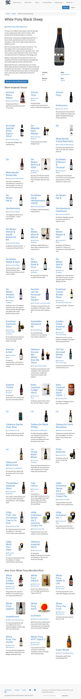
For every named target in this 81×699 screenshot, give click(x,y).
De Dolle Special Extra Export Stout (10, 131)
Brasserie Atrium (63, 109)
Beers (14, 14)
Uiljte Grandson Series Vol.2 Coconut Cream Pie (61, 490)
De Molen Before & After (35, 163)
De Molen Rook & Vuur (34, 263)
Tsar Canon (34, 484)
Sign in (73, 7)
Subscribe (65, 696)
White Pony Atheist (35, 578)
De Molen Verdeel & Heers (10, 293)
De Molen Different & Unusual (61, 163)
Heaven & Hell (10, 350)
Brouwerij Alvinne (13, 101)
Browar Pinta (62, 455)
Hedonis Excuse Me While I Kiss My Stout (35, 356)
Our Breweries (47, 2)
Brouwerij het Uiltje (63, 499)
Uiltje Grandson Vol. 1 (61, 515)
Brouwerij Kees (62, 398)
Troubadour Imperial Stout (12, 486)
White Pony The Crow (61, 606)
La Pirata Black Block (34, 453)
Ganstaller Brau (37, 330)
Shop (37, 2)
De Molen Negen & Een (60, 233)
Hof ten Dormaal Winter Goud (60, 353)
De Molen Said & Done (59, 263)
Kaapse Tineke (10, 386)
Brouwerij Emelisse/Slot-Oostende (10, 332)
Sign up (65, 7)
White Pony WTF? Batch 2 (38, 638)
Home (8, 14)
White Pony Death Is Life (60, 579)
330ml (63, 80)
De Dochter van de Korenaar (41, 303)
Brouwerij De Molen (14, 212)
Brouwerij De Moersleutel (65, 144)
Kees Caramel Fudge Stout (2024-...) (60, 390)
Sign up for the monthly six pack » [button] (16, 81)
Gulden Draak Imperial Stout (60, 325)
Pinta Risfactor (61, 450)
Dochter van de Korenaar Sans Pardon (36, 294)
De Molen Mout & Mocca (35, 233)
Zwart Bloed (62, 649)
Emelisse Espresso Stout (11, 324)
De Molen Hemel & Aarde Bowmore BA (11, 234)
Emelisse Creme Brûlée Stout (61, 293)
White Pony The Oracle (11, 639)
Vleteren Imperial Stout (35, 544)
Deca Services (37, 550)
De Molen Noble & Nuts (13, 260)
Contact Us (8, 690)
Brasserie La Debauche (40, 430)
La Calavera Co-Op (13, 430)
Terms (24, 690)
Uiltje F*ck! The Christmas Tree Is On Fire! (11, 517)
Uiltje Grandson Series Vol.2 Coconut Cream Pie (36, 519)
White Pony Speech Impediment (12, 610)
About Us (70, 2)
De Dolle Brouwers (13, 139)
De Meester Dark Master (35, 129)
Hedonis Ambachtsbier (40, 366)
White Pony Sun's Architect (36, 609)
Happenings (59, 2)
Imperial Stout (65, 74)
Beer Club (28, 2)
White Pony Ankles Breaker (10, 579)
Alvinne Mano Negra (10, 95)
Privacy (16, 690)
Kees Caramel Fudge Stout (35, 388)
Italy (43, 74)
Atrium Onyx (34, 93)
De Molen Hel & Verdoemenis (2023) (38, 199)
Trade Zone (17, 2)
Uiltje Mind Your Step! (8, 545)
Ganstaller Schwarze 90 (36, 324)
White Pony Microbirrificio (17, 27)
